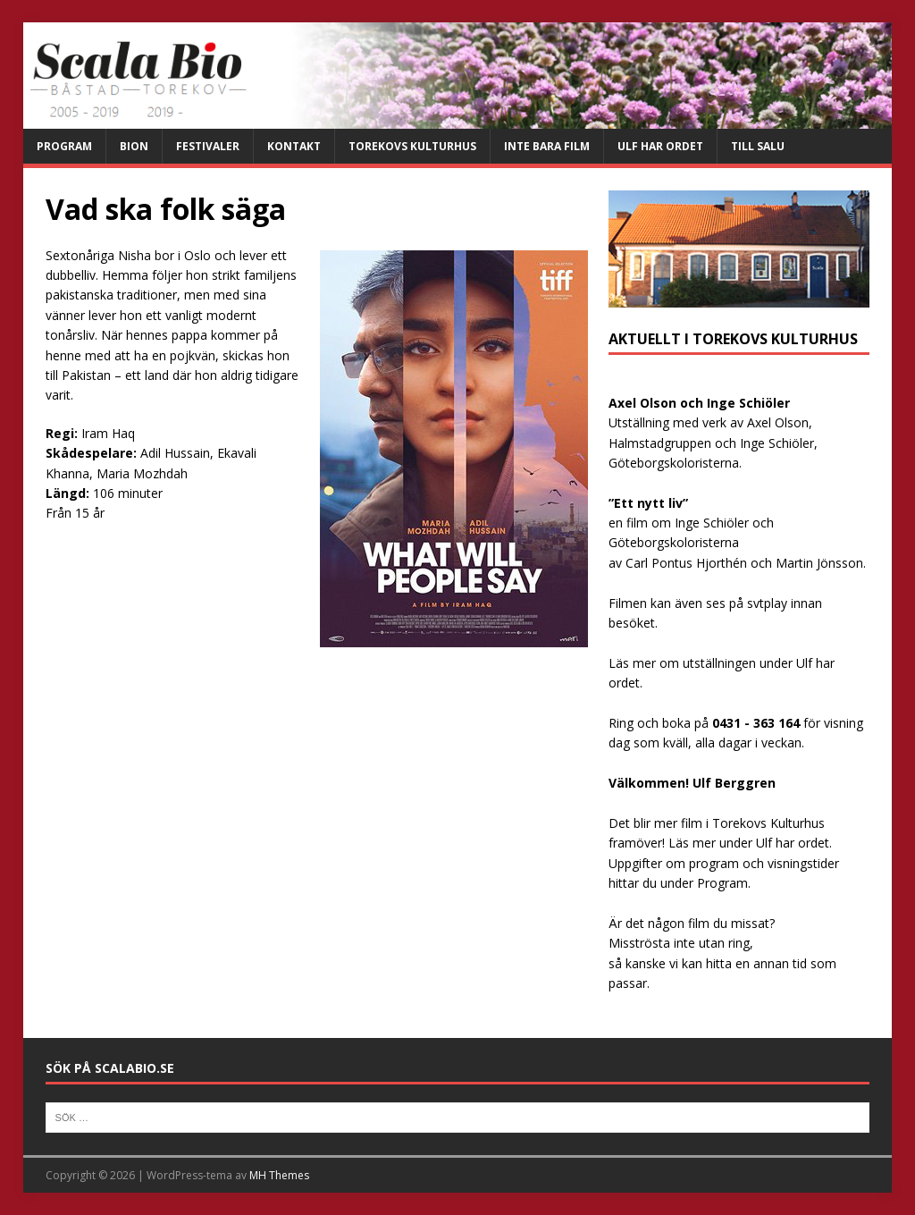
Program (64, 146)
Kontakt (294, 146)
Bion (134, 146)
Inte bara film (547, 146)
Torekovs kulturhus (412, 146)
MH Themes (279, 1175)
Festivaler (207, 146)
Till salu (758, 146)
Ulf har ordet (660, 146)
